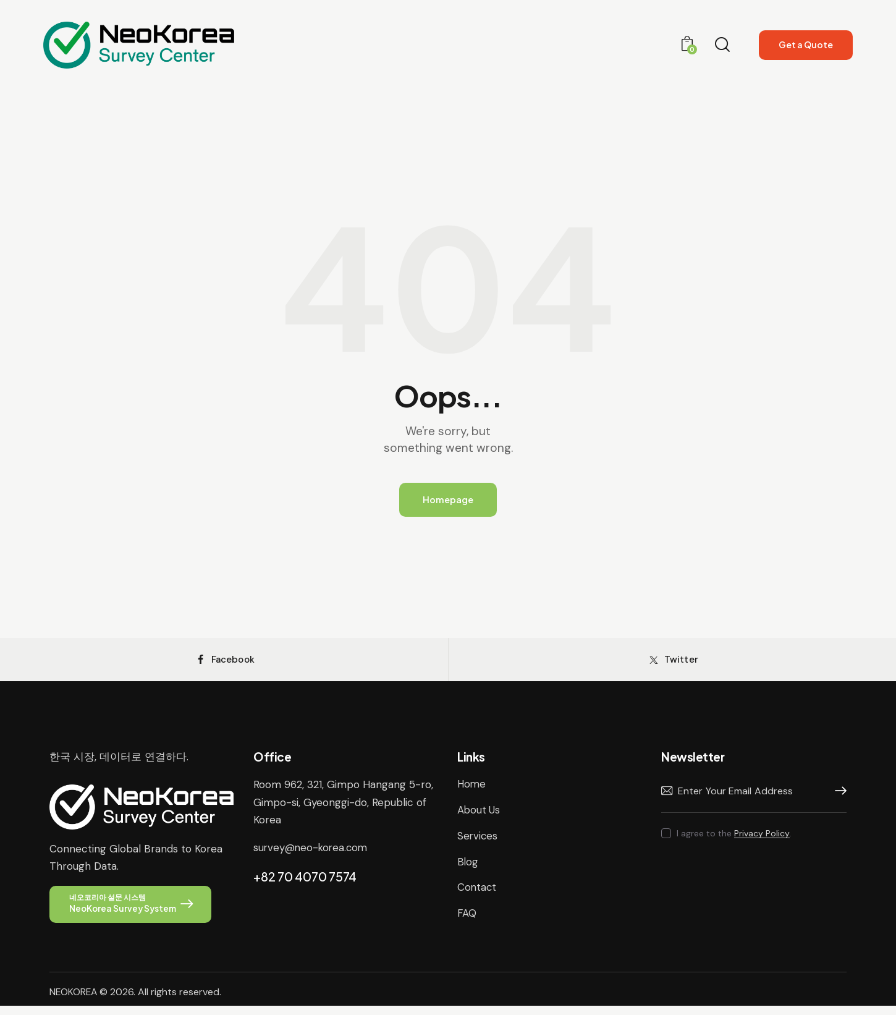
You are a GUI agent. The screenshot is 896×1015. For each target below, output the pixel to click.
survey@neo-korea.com (312, 855)
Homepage (448, 500)
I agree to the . (734, 841)
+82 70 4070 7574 (305, 883)
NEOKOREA (74, 1001)
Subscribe (837, 799)
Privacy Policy (762, 841)
